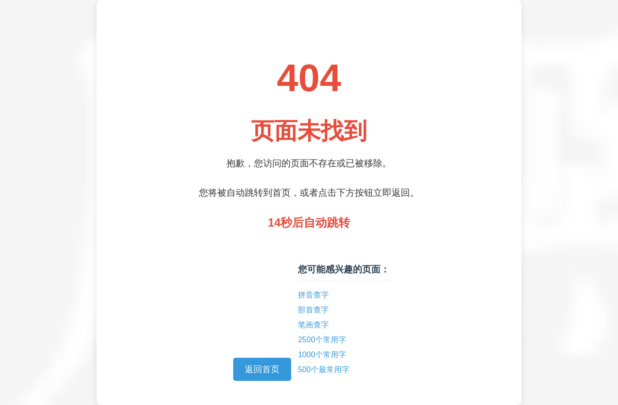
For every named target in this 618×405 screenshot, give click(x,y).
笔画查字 (313, 325)
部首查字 (313, 310)
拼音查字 (313, 295)
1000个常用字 (322, 355)
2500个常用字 (322, 340)
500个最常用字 (324, 369)
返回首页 (262, 369)
